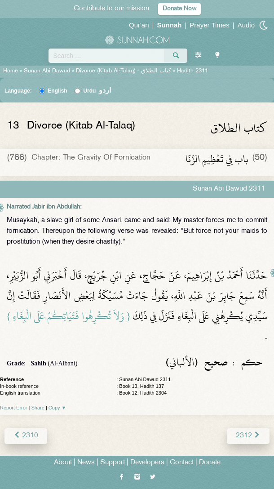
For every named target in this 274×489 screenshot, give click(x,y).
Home (10, 71)
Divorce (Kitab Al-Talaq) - (124, 71)
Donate (210, 462)
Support (112, 462)
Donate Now (179, 9)
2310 (25, 435)
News (86, 462)
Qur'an (139, 25)
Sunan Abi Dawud (47, 71)
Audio (246, 25)
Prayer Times (209, 25)
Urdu (97, 91)
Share (37, 407)
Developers (147, 462)
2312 (248, 435)
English (57, 91)
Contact (182, 462)
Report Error (13, 407)
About (63, 462)
